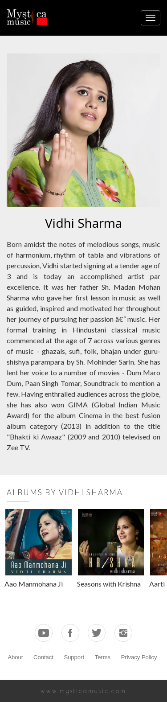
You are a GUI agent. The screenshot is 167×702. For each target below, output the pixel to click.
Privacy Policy (139, 657)
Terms (102, 657)
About (15, 657)
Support (74, 657)
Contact (43, 657)
